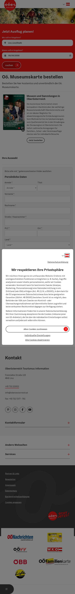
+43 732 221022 (12, 386)
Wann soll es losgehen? (12, 50)
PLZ (7, 228)
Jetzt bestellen (36, 140)
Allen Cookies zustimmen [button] (35, 329)
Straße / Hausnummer (15, 216)
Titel (40, 182)
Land (7, 239)
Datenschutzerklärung (57, 262)
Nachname (10, 205)
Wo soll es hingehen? (11, 37)
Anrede (8, 182)
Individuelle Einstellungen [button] (37, 335)
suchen (9, 65)
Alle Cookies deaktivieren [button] (37, 340)
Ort (40, 228)
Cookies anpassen (13, 502)
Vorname (9, 194)
